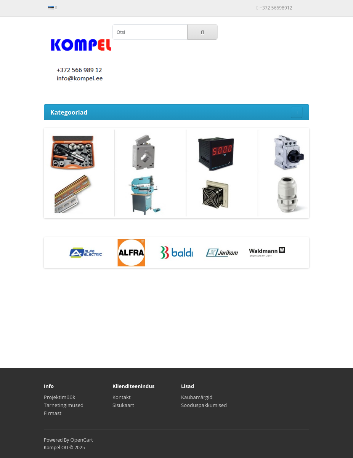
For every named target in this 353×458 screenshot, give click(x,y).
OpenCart (81, 439)
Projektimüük (59, 397)
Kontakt (121, 397)
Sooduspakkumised (204, 405)
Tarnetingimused (63, 405)
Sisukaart (123, 405)
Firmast (52, 413)
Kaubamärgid (196, 397)
